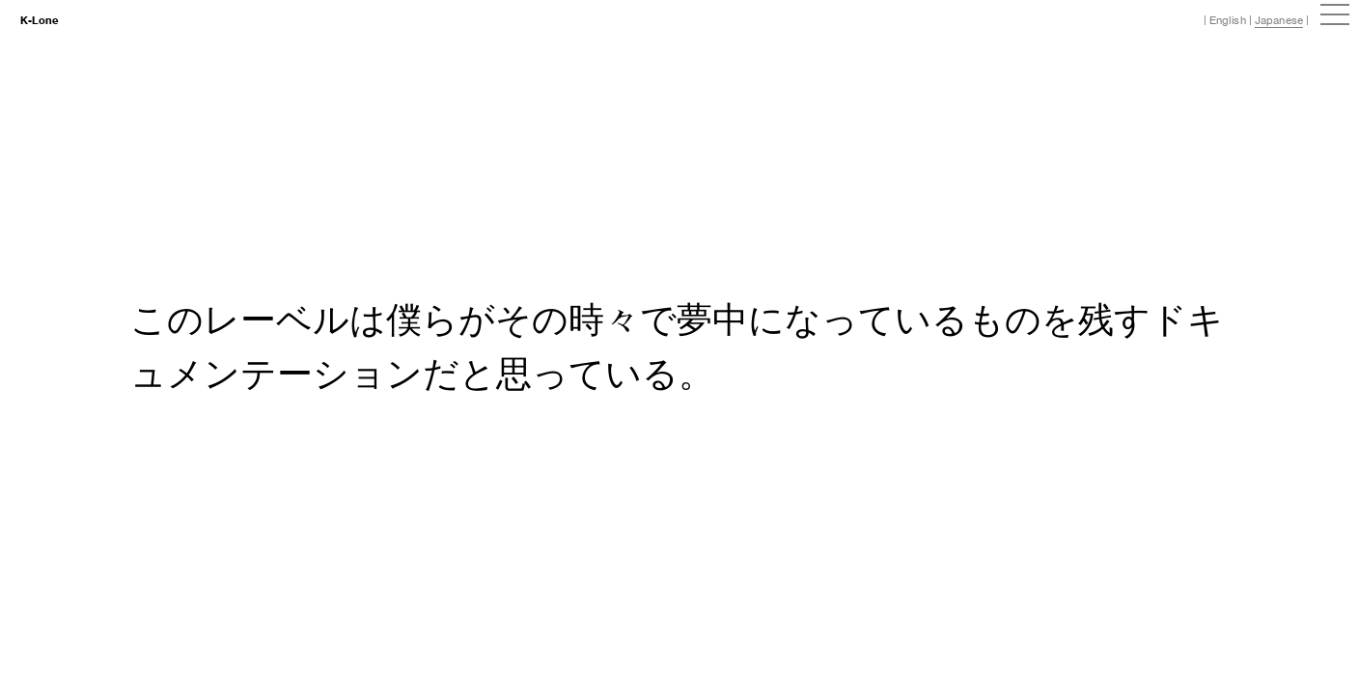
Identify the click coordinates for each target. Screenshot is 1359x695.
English (1227, 20)
